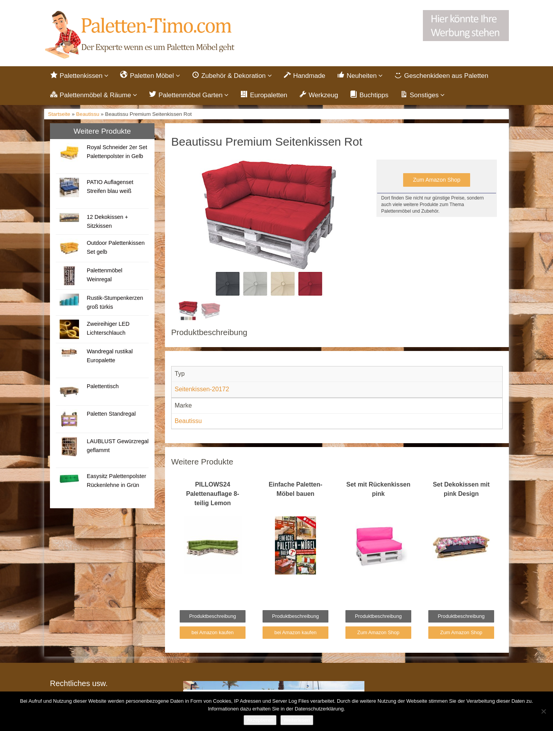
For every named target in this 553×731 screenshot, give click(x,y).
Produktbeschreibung (212, 616)
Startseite (59, 114)
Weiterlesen (296, 720)
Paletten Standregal (111, 414)
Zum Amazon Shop (436, 180)
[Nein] (543, 711)
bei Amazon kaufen (213, 632)
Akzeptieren (260, 720)
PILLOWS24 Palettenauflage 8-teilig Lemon (212, 493)
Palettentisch (102, 386)
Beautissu (88, 114)
